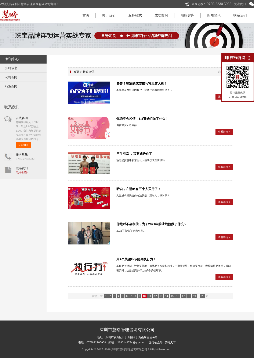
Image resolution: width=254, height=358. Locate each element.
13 (161, 296)
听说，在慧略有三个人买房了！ (138, 189)
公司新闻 (11, 77)
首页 (86, 15)
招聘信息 (11, 68)
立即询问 (23, 144)
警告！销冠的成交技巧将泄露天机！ (141, 83)
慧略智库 (187, 15)
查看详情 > (224, 131)
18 (189, 296)
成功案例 (161, 15)
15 (172, 296)
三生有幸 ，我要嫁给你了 (134, 153)
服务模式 (135, 15)
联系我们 (240, 15)
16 (177, 296)
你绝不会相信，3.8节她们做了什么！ (142, 118)
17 (183, 296)
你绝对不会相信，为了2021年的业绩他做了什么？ (151, 224)
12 (155, 296)
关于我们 (109, 15)
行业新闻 (11, 86)
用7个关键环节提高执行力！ (136, 259)
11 (149, 296)
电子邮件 (22, 172)
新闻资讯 (214, 15)
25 (202, 296)
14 (166, 296)
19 (194, 296)
